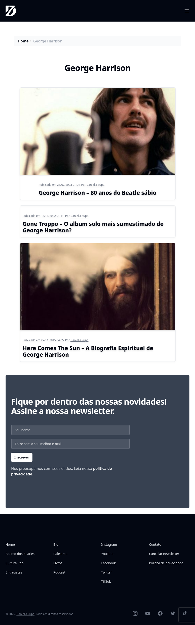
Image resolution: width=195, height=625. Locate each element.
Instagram (109, 544)
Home (23, 41)
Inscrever (21, 457)
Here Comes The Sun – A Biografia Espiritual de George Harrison (88, 351)
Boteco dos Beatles (20, 553)
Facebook (108, 563)
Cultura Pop (14, 563)
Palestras (60, 553)
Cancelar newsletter (164, 553)
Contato (155, 544)
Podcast (59, 572)
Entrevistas (14, 572)
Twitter (106, 572)
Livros (57, 563)
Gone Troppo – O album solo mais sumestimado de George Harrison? (93, 227)
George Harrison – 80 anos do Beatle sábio (98, 192)
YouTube (108, 553)
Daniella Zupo (95, 185)
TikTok (106, 581)
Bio (55, 544)
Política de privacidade (166, 563)
